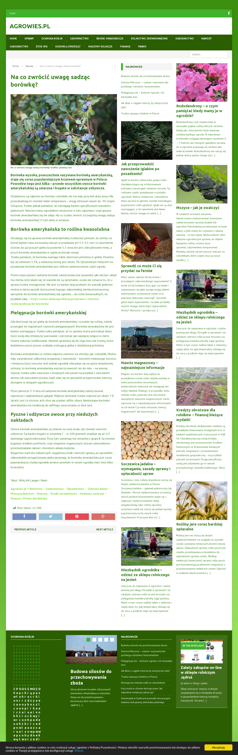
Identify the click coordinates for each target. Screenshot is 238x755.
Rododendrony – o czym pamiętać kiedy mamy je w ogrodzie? (199, 111)
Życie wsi (42, 46)
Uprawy (29, 38)
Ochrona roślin (51, 38)
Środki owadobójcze (109, 38)
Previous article (25, 529)
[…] (159, 213)
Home (12, 13)
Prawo (142, 46)
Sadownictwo (79, 38)
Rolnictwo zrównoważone (149, 38)
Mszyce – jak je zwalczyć (197, 207)
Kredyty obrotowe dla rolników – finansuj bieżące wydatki (199, 415)
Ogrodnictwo (184, 38)
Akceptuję (218, 747)
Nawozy (206, 38)
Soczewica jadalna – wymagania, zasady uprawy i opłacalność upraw (145, 469)
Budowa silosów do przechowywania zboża (145, 76)
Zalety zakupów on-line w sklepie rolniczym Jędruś (201, 672)
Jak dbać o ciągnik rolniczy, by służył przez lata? (145, 670)
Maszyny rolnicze (100, 46)
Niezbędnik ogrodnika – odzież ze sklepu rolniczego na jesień (145, 575)
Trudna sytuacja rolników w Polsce (140, 113)
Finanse (125, 46)
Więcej (78, 751)
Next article (104, 529)
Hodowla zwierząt (68, 46)
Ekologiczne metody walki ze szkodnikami (143, 682)
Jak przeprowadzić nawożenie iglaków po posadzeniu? (140, 169)
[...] (81, 705)
